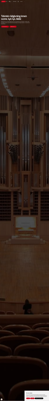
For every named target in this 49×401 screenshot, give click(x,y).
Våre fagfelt (17, 1)
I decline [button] (32, 398)
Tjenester (12, 1)
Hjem (9, 1)
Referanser (21, 1)
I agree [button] (28, 398)
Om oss (25, 1)
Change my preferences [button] (39, 398)
